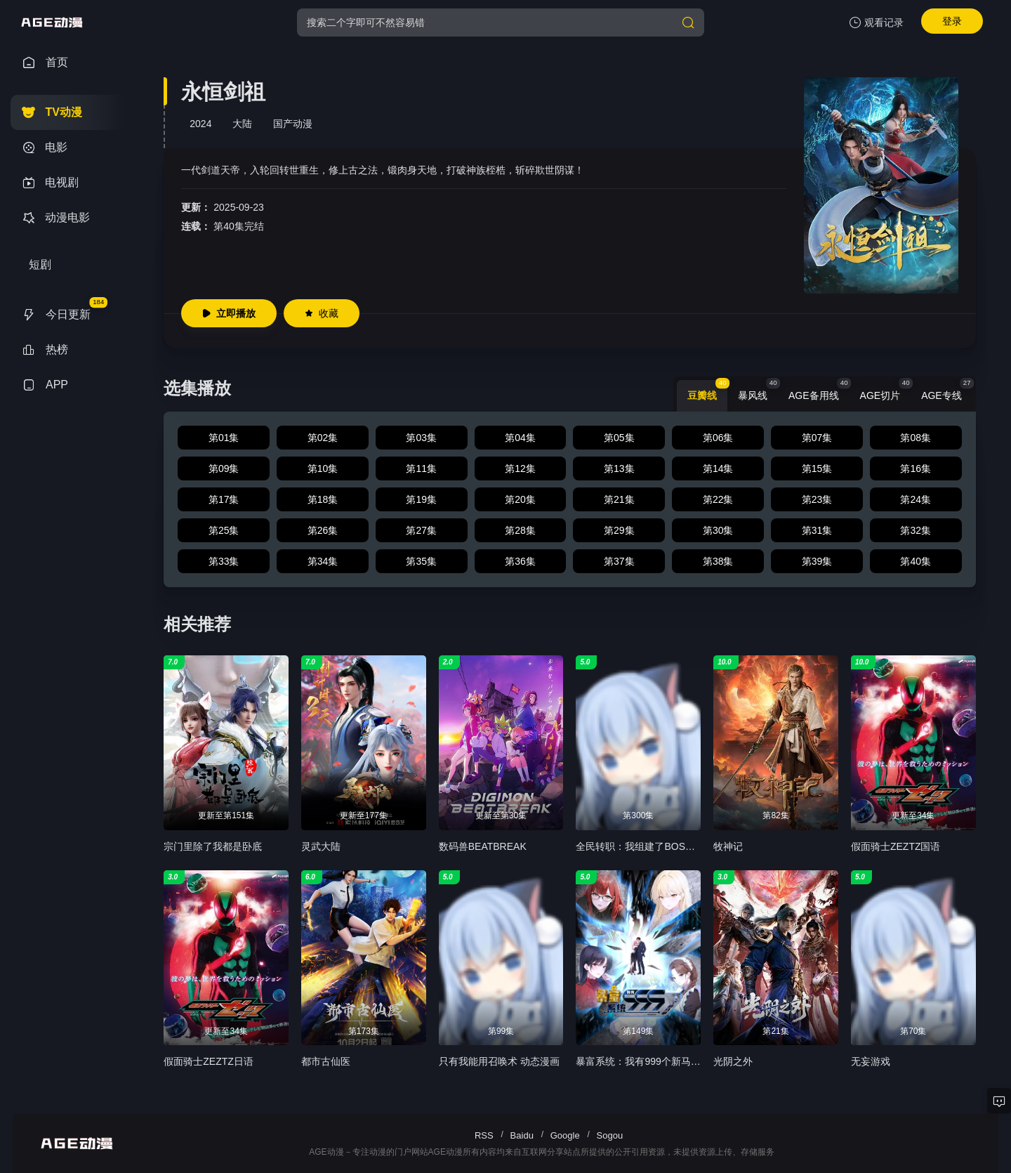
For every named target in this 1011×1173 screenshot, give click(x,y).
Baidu (522, 1135)
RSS (484, 1135)
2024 (200, 123)
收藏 (321, 313)
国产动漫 (292, 123)
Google (565, 1135)
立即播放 (229, 313)
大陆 (242, 123)
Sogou (610, 1135)
